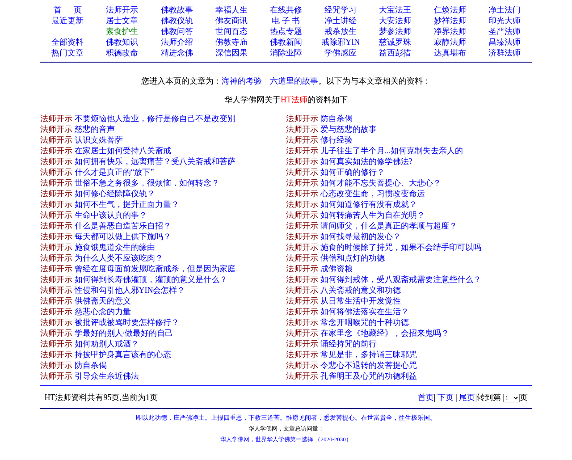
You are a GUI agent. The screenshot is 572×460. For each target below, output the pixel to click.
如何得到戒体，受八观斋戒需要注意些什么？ (400, 279)
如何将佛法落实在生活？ (364, 311)
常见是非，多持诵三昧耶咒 (368, 354)
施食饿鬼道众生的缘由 (115, 247)
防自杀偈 (336, 118)
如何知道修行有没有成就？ (368, 204)
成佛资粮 (336, 268)
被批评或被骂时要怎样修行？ (127, 322)
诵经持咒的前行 (348, 343)
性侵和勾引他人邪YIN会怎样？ (130, 290)
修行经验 (336, 139)
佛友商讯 (231, 20)
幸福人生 (231, 9)
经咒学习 (340, 9)
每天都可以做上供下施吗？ (123, 236)
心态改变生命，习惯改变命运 (372, 193)
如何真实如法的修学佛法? (366, 161)
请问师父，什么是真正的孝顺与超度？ (388, 225)
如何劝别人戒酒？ (107, 343)
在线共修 (286, 9)
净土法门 (504, 9)
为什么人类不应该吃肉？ (119, 257)
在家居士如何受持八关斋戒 (123, 150)
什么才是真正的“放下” (114, 172)
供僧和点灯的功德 (352, 257)
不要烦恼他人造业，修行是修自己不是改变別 (155, 118)
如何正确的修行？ (352, 172)
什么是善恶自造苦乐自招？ (123, 225)
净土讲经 (340, 20)
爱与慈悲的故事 (348, 129)
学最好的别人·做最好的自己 (124, 333)
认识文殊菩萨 (99, 139)
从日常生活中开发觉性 (360, 300)
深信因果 (231, 52)
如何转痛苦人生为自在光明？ (372, 215)
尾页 (467, 397)
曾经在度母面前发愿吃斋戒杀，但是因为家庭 (155, 268)
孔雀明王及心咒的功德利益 (368, 375)
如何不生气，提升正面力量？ (127, 204)
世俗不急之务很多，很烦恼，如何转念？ (147, 182)
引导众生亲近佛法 (107, 375)
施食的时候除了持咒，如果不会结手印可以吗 (400, 247)
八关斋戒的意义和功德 (360, 290)
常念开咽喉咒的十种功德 (364, 322)
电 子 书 (286, 20)
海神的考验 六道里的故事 (270, 80)
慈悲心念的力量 (103, 311)
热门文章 (67, 52)
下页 (445, 397)
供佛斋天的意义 (103, 300)
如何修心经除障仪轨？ (115, 193)
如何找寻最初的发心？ (360, 236)
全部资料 (67, 42)
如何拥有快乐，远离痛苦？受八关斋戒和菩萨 (155, 161)
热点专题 (286, 31)
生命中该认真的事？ (111, 215)
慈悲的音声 (95, 129)
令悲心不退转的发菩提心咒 (368, 365)
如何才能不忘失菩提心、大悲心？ (380, 182)
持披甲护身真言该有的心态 (123, 354)
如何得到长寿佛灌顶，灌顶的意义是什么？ (151, 279)
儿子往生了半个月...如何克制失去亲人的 (391, 150)
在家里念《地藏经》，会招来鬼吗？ (384, 333)
